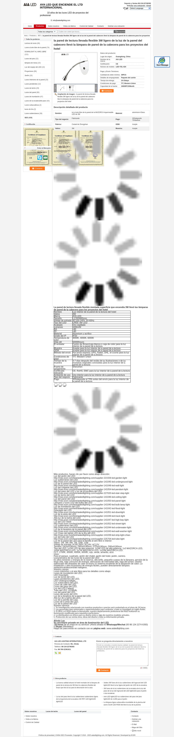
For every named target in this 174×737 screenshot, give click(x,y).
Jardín (27, 75)
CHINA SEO (59, 735)
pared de (89, 346)
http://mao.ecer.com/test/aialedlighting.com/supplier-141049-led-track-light (89, 516)
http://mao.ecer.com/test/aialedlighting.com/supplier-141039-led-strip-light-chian (92, 535)
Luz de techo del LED (64, 577)
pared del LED (84, 596)
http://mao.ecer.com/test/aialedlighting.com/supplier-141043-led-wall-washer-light (93, 531)
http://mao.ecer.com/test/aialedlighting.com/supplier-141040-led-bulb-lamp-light (92, 504)
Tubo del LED (60, 590)
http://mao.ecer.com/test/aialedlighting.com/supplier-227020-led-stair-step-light (91, 493)
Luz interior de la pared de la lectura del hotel (94, 312)
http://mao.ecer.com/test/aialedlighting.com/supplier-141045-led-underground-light (93, 482)
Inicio (30, 26)
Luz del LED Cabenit (64, 588)
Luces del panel (30, 92)
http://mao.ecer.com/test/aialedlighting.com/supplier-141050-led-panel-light (89, 501)
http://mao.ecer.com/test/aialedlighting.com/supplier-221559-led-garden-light (90, 478)
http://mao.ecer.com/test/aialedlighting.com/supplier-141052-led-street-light (90, 523)
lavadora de (68, 596)
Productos (40, 26)
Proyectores (29, 71)
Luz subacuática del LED (66, 583)
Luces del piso (30, 59)
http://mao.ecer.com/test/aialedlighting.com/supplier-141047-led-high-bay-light (91, 520)
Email (149, 6)
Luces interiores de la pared (35, 80)
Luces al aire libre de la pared (35, 47)
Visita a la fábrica (69, 26)
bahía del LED (73, 598)
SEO (39, 35)
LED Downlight (61, 575)
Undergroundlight (67, 581)
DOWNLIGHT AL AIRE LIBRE (35, 52)
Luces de (58, 602)
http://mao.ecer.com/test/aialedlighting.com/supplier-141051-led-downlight (89, 512)
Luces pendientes (31, 84)
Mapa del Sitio (137, 727)
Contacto (100, 26)
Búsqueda (121, 32)
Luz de (57, 596)
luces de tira (29, 109)
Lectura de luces (31, 43)
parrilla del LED (70, 600)
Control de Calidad (86, 26)
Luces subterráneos (32, 113)
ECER (133, 735)
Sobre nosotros (53, 26)
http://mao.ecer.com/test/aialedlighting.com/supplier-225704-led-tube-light (89, 539)
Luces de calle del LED (65, 584)
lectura (99, 346)
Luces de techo (30, 88)
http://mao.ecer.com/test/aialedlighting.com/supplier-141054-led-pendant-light (91, 489)
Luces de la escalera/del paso (35, 101)
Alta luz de (59, 598)
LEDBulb (72, 590)
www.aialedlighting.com (118, 628)
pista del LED (71, 602)
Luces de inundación (32, 97)
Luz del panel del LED (64, 592)
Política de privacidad (46, 735)
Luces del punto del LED (65, 594)
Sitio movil (136, 731)
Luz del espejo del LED (33, 67)
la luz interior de (92, 348)
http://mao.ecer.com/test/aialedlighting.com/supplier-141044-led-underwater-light (92, 527)
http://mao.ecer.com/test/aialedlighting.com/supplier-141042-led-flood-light (89, 508)
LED (56, 581)
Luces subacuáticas (32, 105)
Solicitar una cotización (136, 6)
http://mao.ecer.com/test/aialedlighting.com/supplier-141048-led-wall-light (89, 485)
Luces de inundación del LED (68, 573)
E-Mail (134, 724)
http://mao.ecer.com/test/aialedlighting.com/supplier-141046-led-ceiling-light (90, 497)
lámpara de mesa (31, 63)
